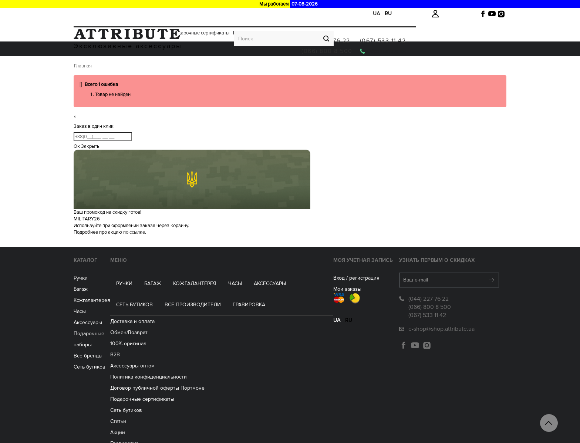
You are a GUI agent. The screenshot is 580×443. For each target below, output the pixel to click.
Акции (162, 14)
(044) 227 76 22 (416, 32)
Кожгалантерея (178, 67)
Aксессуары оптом (186, 341)
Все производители (358, 67)
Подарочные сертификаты (200, 14)
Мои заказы (286, 308)
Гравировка (246, 14)
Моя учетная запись (301, 279)
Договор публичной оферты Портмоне (211, 363)
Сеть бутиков (299, 67)
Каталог (99, 279)
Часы (93, 330)
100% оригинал (182, 319)
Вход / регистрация (295, 297)
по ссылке (134, 251)
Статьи (172, 397)
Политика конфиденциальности (202, 352)
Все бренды (101, 363)
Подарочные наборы (112, 352)
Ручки (108, 67)
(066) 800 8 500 (417, 43)
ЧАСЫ (219, 67)
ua (376, 13)
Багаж (136, 67)
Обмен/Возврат (134, 14)
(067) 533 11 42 (473, 32)
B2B (168, 330)
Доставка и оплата (94, 14)
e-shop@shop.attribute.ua (428, 348)
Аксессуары (253, 67)
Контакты (175, 430)
